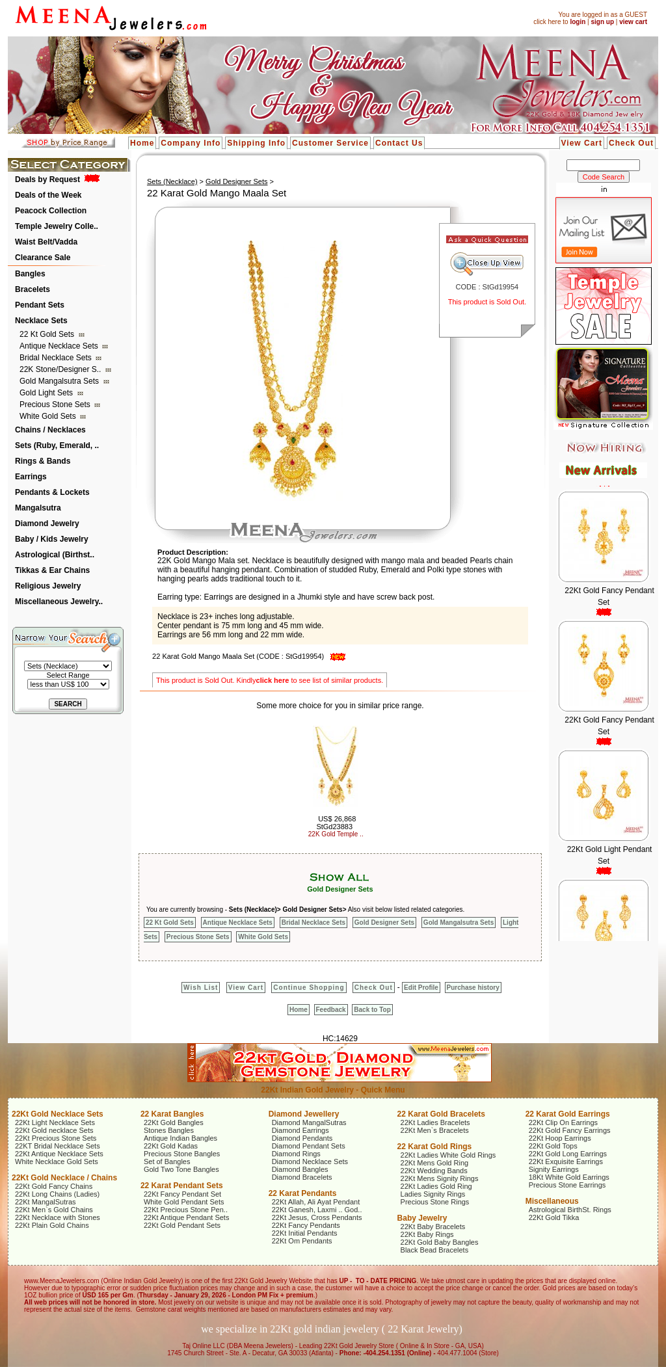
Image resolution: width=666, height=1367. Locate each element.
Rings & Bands (42, 461)
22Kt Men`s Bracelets (435, 1130)
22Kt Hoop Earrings (560, 1138)
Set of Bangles (167, 1161)
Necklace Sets (41, 320)
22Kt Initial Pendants (305, 1233)
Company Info (190, 143)
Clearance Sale (42, 257)
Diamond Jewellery (304, 1114)
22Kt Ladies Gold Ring (436, 1186)
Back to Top (372, 1009)
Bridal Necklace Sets (57, 357)
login (577, 21)
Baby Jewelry (422, 1218)
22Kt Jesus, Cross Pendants (317, 1217)
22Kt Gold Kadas (171, 1146)
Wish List (200, 987)
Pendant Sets (39, 305)
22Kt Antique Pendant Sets (187, 1217)
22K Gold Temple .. (336, 834)
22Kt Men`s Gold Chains (54, 1210)
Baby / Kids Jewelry (51, 539)
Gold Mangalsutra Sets (60, 381)
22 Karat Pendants (303, 1193)
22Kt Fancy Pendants (306, 1225)
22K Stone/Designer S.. (61, 369)
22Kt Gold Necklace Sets (57, 1114)
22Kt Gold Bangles (174, 1122)
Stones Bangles (169, 1130)
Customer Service (330, 143)
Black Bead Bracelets (435, 1250)
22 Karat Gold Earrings (568, 1114)
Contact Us (399, 143)
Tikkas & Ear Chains (52, 570)
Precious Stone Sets (56, 404)
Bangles (30, 273)
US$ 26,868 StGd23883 (336, 822)
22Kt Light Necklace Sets (55, 1122)
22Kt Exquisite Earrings (566, 1161)
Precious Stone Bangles (182, 1154)
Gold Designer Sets (236, 181)
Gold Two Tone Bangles (181, 1169)
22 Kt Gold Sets (48, 334)
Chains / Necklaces (50, 429)
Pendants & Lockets (52, 492)
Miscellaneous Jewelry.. (59, 601)
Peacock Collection (51, 210)
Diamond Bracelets (302, 1177)
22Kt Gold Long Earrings (568, 1154)
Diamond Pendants (302, 1138)
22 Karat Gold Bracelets (441, 1114)
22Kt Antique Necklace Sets (59, 1154)
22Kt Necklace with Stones (57, 1217)
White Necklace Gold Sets (56, 1161)
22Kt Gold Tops (553, 1146)
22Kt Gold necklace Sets (54, 1130)
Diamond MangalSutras (309, 1122)
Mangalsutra (38, 507)
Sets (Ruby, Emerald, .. (57, 445)
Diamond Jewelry (47, 523)
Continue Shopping (308, 987)
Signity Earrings (554, 1169)
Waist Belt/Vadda (46, 241)
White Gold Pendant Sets (184, 1202)
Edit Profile (421, 987)
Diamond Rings (296, 1154)
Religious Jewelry (48, 586)
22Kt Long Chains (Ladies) (57, 1194)
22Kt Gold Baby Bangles (440, 1242)
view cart (633, 21)
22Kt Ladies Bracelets (435, 1122)
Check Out (631, 143)
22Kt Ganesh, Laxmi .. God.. (317, 1210)
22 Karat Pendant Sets (181, 1185)
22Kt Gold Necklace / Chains (64, 1177)
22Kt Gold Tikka (554, 1217)
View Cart (581, 143)
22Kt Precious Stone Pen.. (186, 1210)
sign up (602, 21)
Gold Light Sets (47, 392)
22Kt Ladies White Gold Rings (448, 1155)
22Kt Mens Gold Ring (435, 1163)
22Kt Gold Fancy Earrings (570, 1130)
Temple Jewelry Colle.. (56, 226)
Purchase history (473, 987)
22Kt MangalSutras (45, 1202)
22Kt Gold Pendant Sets (182, 1225)
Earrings (31, 476)
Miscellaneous (552, 1201)
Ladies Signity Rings (433, 1194)
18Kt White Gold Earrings (569, 1177)
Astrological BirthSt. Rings (570, 1210)
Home (142, 143)
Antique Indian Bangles (180, 1138)
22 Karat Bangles (172, 1114)
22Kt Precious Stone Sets (55, 1138)
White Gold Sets (49, 416)
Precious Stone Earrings (567, 1185)
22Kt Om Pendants (302, 1241)
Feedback (331, 1009)
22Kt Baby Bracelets (433, 1226)
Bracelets (32, 289)
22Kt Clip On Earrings (563, 1122)
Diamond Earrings (300, 1130)
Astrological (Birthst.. (54, 554)
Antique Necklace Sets (60, 346)
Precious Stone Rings (435, 1202)
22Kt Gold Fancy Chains (53, 1186)
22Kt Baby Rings (427, 1234)
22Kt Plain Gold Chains (52, 1225)
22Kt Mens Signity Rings (440, 1178)
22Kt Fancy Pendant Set (182, 1194)
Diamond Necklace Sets (310, 1161)
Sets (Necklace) (172, 181)
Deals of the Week (48, 195)
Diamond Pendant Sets (308, 1146)
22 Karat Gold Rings (434, 1146)
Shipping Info (256, 143)
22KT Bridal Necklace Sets (57, 1146)
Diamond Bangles (300, 1169)
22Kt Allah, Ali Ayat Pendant (316, 1202)
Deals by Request (47, 179)
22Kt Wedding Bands (434, 1171)
